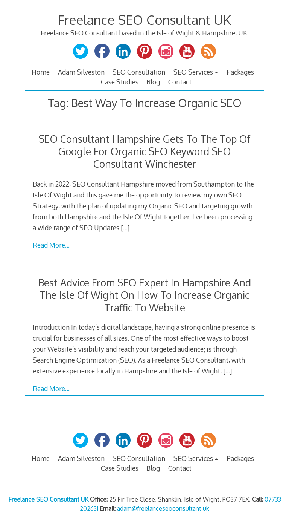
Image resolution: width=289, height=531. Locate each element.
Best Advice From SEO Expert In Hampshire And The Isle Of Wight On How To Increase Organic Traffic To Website (144, 295)
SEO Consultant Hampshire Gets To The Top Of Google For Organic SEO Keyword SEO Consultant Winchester (144, 151)
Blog (153, 82)
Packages (240, 72)
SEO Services (193, 72)
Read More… (51, 245)
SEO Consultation (139, 72)
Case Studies (119, 82)
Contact (180, 82)
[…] (125, 227)
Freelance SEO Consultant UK (144, 20)
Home (41, 72)
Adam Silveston (81, 72)
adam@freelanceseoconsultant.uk (163, 508)
